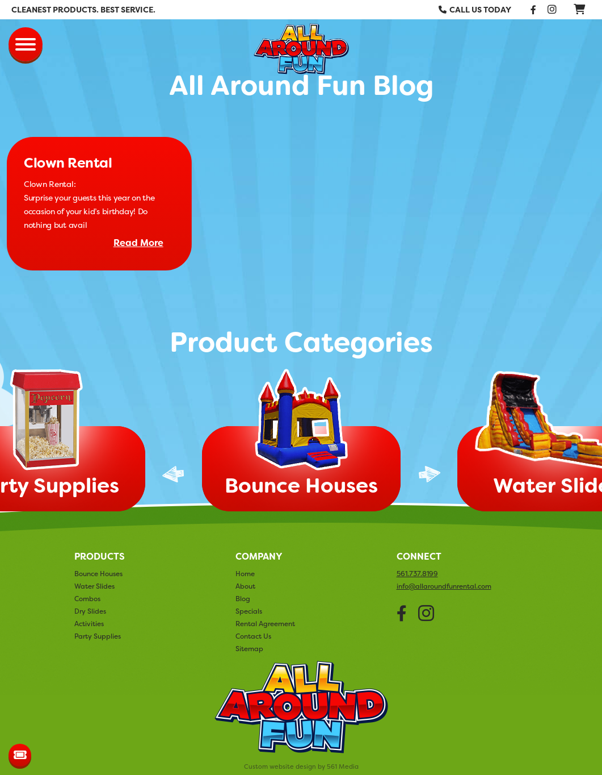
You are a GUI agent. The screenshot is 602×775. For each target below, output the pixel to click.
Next (429, 474)
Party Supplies (97, 636)
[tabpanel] (301, 443)
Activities (89, 623)
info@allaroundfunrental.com (444, 586)
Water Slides (94, 586)
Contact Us (253, 636)
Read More (138, 243)
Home (245, 573)
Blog (242, 598)
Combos (87, 598)
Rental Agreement (265, 623)
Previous (173, 474)
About (245, 586)
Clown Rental (68, 163)
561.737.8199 (417, 573)
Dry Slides (90, 611)
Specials (248, 611)
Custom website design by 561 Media (301, 767)
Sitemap (249, 648)
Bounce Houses (98, 573)
